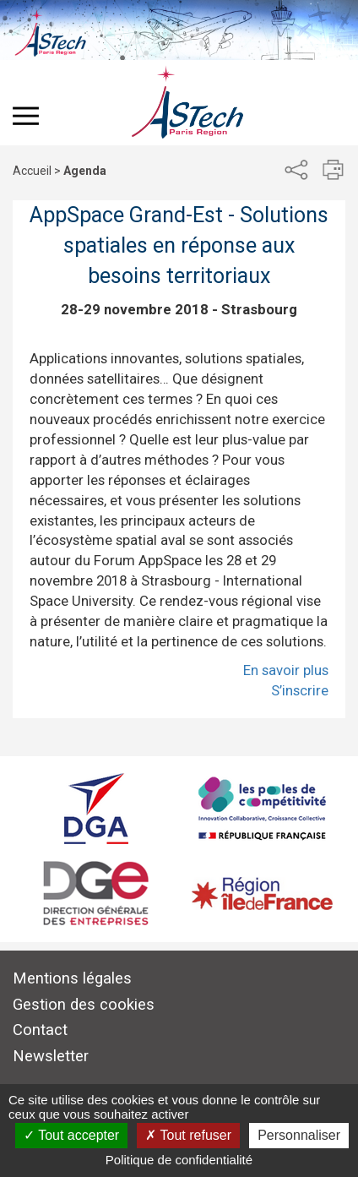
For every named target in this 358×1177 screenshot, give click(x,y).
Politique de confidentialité (179, 1159)
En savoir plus (285, 670)
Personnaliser (299, 1135)
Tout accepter (71, 1135)
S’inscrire (299, 690)
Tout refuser (188, 1135)
